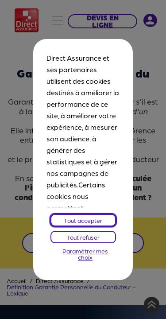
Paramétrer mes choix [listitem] (85, 254)
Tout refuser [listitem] (83, 237)
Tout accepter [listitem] (83, 220)
